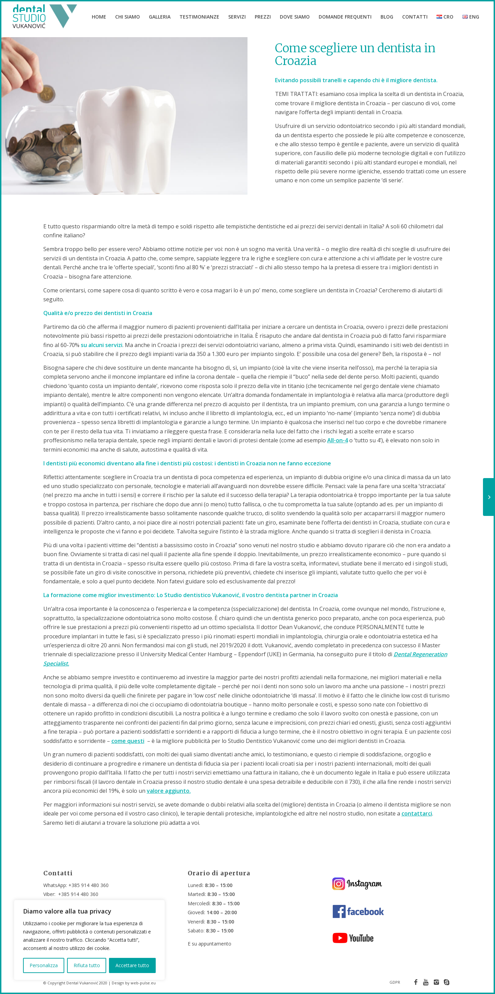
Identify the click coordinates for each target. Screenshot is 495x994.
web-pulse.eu (143, 982)
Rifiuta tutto (87, 965)
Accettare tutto (132, 965)
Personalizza (44, 965)
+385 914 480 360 (88, 885)
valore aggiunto (168, 797)
